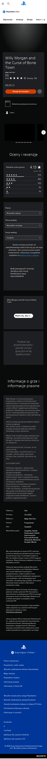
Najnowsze (7, 19)
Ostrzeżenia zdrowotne (14, 612)
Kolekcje (19, 19)
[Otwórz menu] (3, 4)
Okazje (30, 19)
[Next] (43, 132)
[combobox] (23, 213)
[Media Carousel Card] (20, 132)
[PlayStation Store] (11, 12)
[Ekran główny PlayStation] (23, 3)
